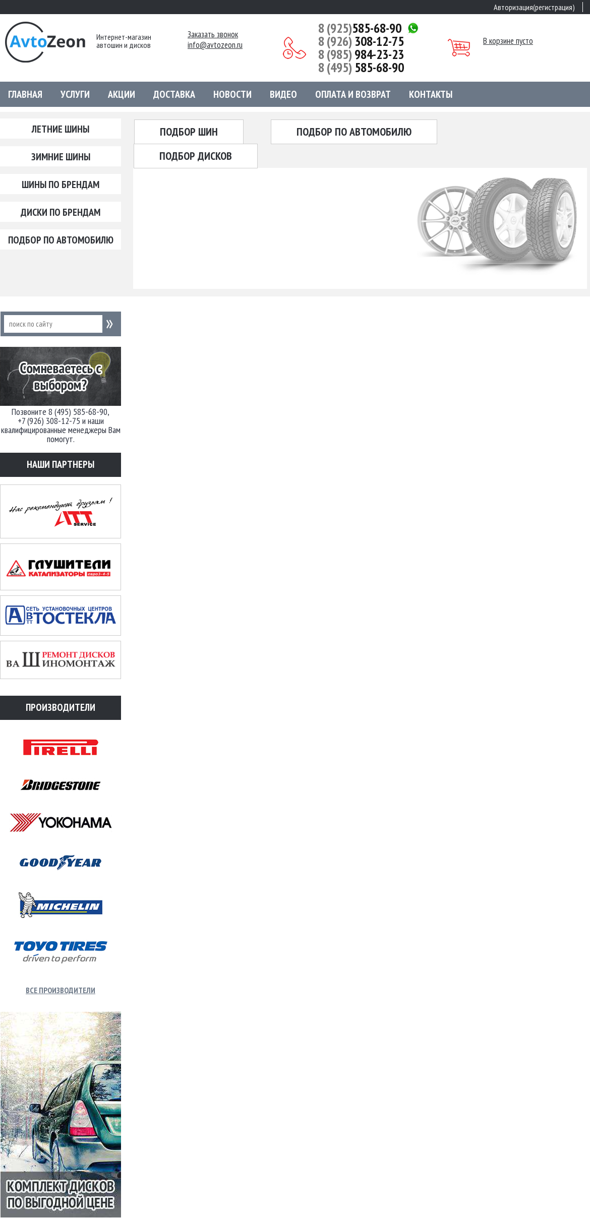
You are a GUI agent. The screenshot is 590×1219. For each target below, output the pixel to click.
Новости (232, 94)
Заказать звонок (213, 34)
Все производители (60, 990)
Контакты (430, 94)
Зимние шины (60, 156)
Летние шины (60, 129)
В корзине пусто (508, 40)
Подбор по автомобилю (60, 240)
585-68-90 (359, 28)
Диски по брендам (60, 212)
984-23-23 (361, 54)
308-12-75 (361, 41)
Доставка (174, 94)
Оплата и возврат (353, 94)
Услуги (75, 94)
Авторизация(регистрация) (534, 7)
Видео (283, 94)
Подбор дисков (195, 156)
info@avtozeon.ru (215, 45)
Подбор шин (189, 132)
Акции (121, 94)
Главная (25, 94)
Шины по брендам (60, 184)
